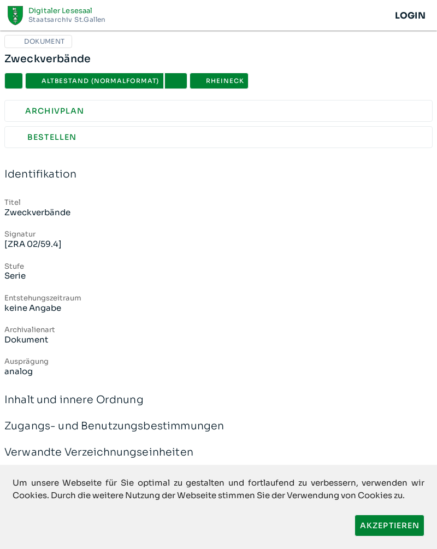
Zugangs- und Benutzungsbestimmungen (218, 426)
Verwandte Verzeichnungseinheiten (218, 452)
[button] (175, 81)
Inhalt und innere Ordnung (218, 400)
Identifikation (218, 174)
